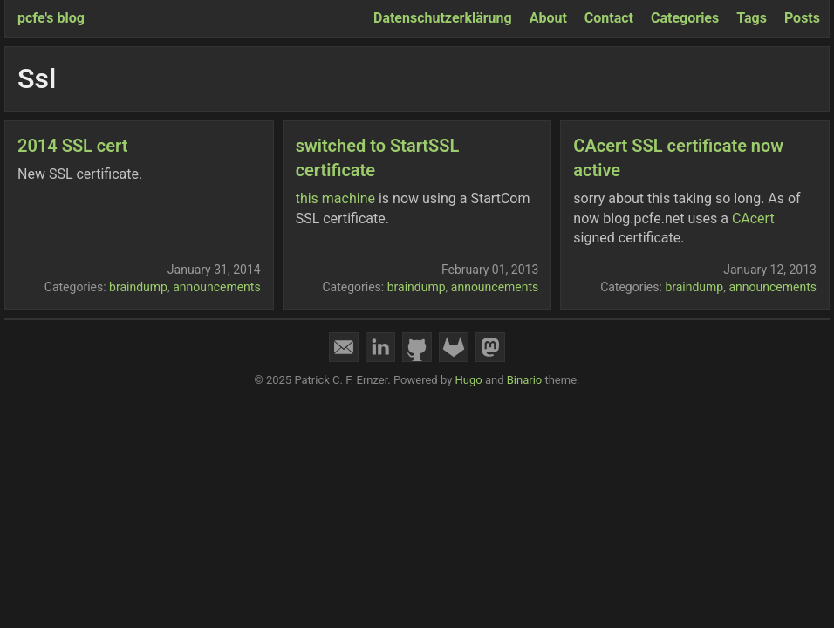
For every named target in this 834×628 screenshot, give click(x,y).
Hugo (468, 379)
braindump (138, 287)
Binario (525, 379)
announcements (217, 287)
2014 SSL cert (72, 145)
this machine (335, 198)
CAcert (753, 218)
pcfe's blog (51, 18)
